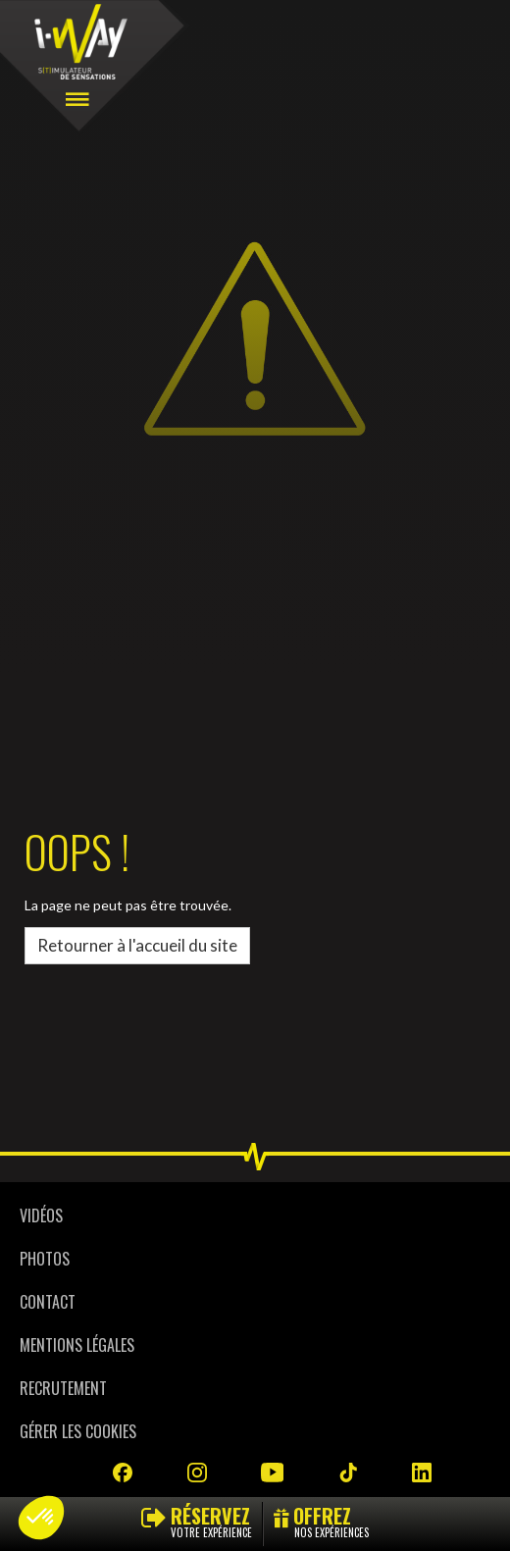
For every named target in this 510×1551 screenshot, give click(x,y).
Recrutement (63, 1388)
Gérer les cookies (78, 1431)
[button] (41, 1517)
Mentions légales (77, 1345)
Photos (45, 1258)
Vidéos (41, 1215)
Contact (48, 1302)
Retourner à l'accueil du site (137, 945)
